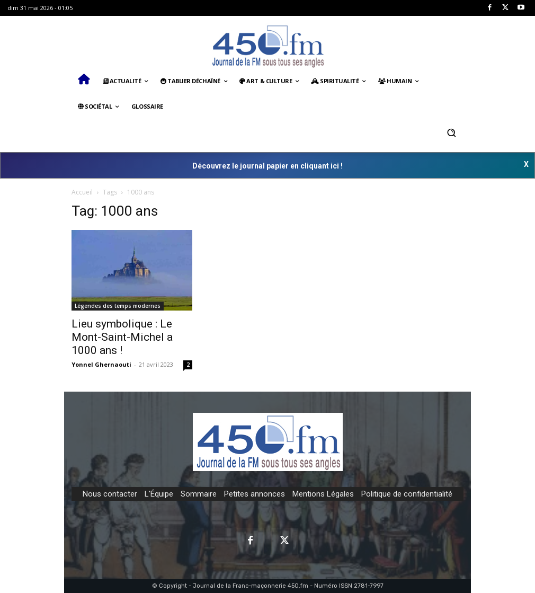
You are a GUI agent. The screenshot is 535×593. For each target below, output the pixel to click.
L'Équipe (159, 494)
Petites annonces (254, 494)
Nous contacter (110, 494)
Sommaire (199, 494)
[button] (451, 132)
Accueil (82, 192)
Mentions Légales (323, 494)
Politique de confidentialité (406, 494)
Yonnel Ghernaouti (101, 364)
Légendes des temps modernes (117, 305)
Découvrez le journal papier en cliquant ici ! (267, 166)
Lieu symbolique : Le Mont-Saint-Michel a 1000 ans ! (122, 337)
